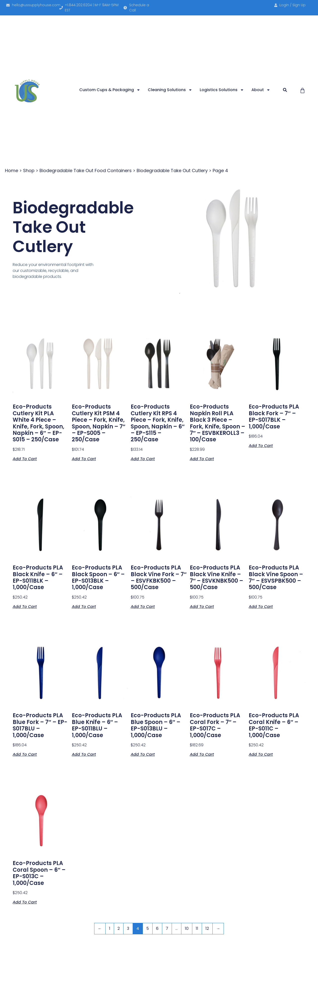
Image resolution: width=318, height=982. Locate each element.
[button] (285, 90)
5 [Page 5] (147, 928)
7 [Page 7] (167, 928)
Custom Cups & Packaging (109, 90)
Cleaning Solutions (170, 90)
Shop (29, 170)
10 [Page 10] (187, 928)
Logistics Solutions (222, 90)
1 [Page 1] (109, 928)
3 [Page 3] (128, 928)
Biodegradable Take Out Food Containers (86, 170)
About (260, 90)
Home (11, 170)
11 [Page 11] (197, 928)
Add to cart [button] (25, 458)
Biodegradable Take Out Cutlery (172, 170)
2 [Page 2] (119, 928)
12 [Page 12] (207, 928)
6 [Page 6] (157, 928)
